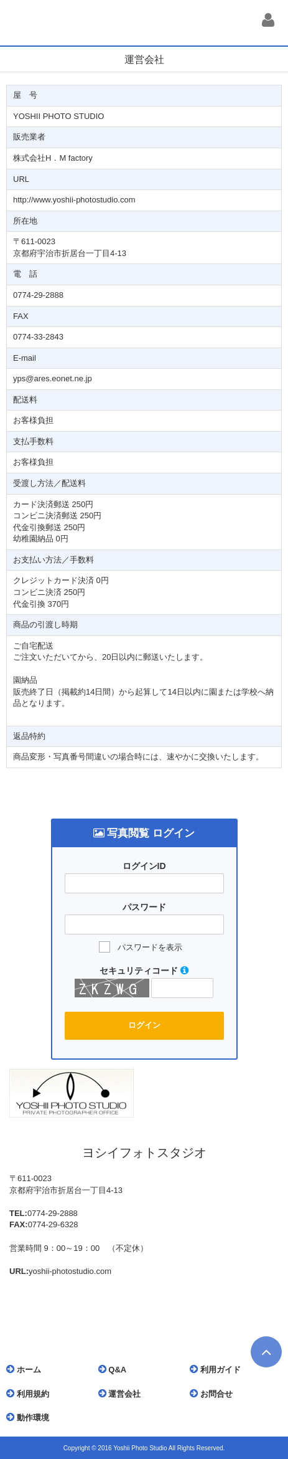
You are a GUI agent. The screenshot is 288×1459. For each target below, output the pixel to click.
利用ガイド (218, 1369)
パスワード (144, 907)
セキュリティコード (144, 971)
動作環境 (30, 1417)
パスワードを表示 (150, 947)
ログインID (144, 866)
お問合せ (214, 1394)
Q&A (116, 1369)
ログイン (144, 1025)
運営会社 (123, 1394)
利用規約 (30, 1394)
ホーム (26, 1369)
